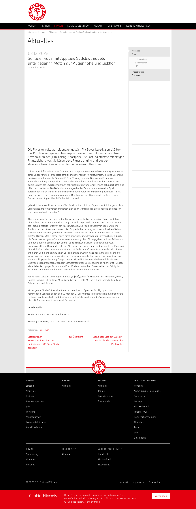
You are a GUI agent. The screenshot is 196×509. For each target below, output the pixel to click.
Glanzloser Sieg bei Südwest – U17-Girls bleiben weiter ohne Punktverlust (108, 340)
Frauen (41, 330)
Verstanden (161, 496)
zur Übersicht (76, 337)
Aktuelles (53, 32)
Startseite (32, 32)
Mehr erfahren (92, 502)
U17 (47, 330)
